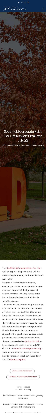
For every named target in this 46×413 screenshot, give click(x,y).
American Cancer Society (22, 371)
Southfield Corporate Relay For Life (23, 268)
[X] (19, 2)
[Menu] (42, 8)
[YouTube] (29, 2)
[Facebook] (21, 2)
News (23, 126)
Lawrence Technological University (23, 377)
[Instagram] (25, 2)
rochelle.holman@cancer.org (27, 348)
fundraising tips (17, 359)
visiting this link (31, 341)
